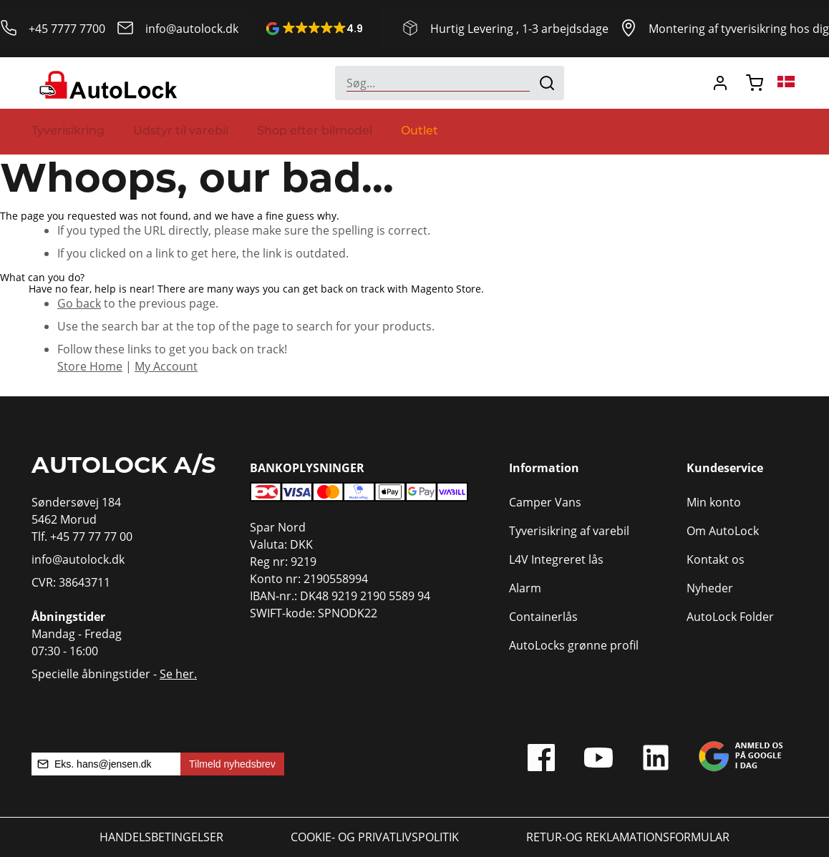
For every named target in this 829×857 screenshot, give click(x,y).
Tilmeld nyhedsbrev (232, 764)
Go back (79, 303)
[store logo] (106, 83)
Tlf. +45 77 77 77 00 (81, 536)
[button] (314, 29)
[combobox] (449, 83)
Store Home (89, 366)
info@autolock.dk (191, 28)
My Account (166, 366)
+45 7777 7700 (67, 28)
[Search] (547, 83)
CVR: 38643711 (70, 582)
